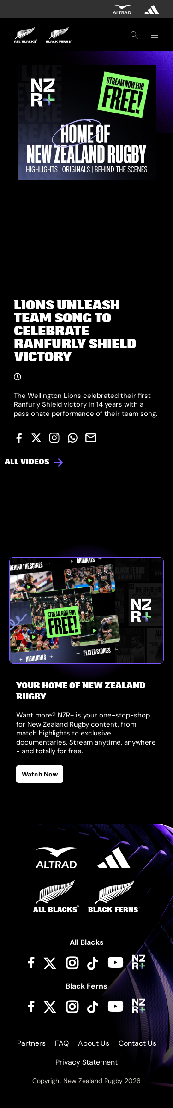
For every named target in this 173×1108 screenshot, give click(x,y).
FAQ (62, 1043)
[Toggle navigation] (154, 35)
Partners (31, 1043)
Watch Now (40, 774)
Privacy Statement (86, 1062)
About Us (93, 1043)
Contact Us (137, 1043)
